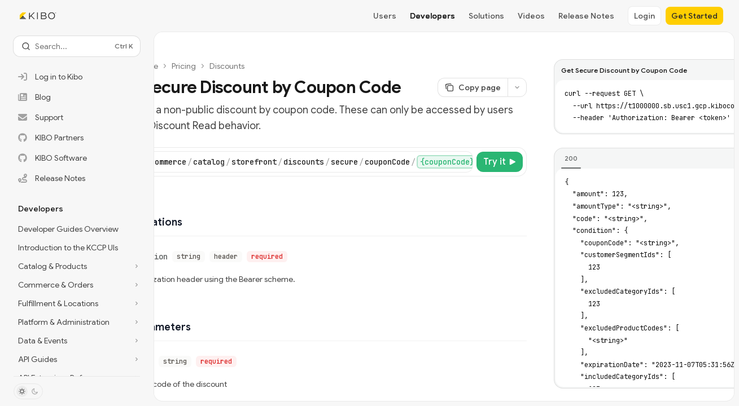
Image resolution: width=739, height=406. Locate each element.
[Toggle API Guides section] (77, 359)
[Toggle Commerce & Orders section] (77, 285)
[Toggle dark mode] (28, 391)
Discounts (226, 66)
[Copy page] (473, 87)
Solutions (486, 16)
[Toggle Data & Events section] (77, 341)
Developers (432, 16)
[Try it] (499, 162)
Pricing (184, 66)
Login (644, 16)
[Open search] (77, 46)
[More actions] (517, 87)
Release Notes (586, 16)
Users (384, 16)
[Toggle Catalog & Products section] (77, 266)
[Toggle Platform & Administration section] (77, 322)
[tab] (571, 158)
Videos (531, 16)
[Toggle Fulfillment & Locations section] (77, 303)
